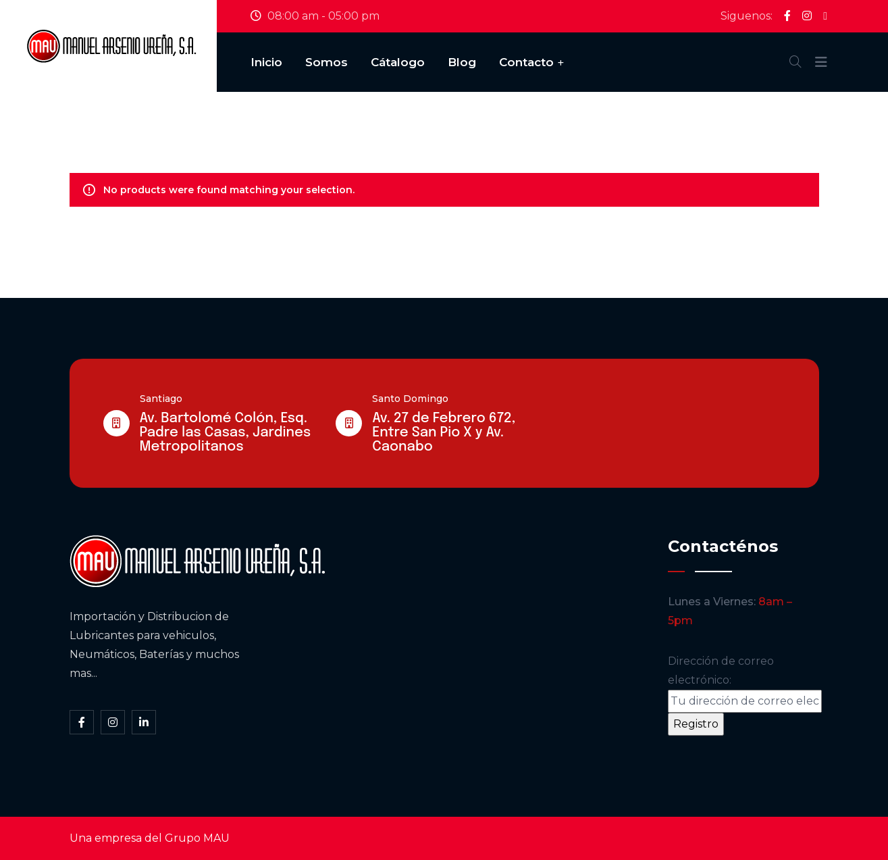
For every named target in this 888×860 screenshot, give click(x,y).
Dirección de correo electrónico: (745, 684)
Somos (326, 62)
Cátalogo (398, 62)
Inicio (266, 62)
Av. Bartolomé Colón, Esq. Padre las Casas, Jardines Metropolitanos (225, 432)
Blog (462, 62)
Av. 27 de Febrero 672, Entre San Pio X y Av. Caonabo (443, 432)
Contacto (526, 62)
